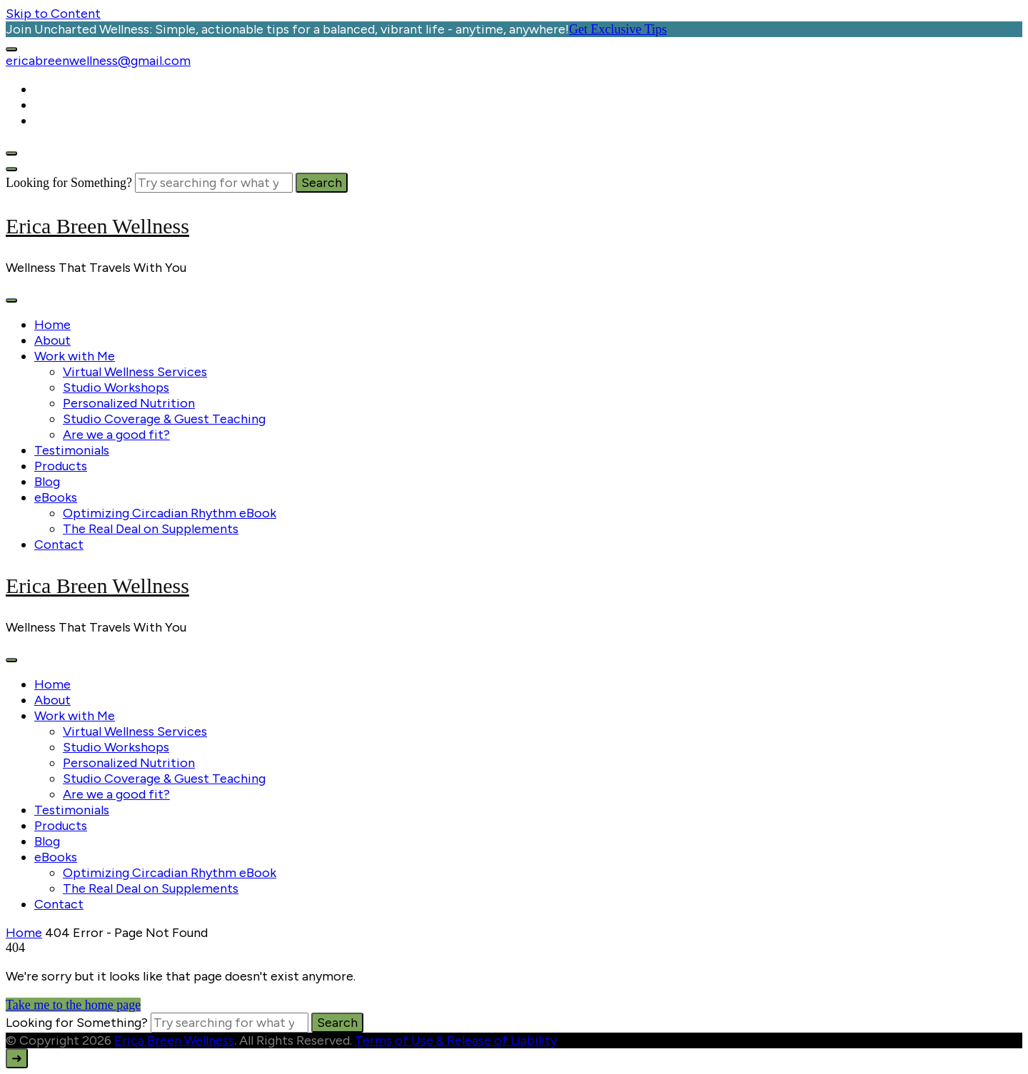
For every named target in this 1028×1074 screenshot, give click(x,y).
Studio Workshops (116, 387)
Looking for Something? (69, 183)
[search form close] (11, 169)
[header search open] (11, 153)
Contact (59, 544)
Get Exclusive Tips (618, 29)
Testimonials (71, 450)
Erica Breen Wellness (97, 226)
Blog (47, 482)
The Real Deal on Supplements (150, 529)
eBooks (55, 497)
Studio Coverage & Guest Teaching (164, 419)
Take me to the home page (73, 1005)
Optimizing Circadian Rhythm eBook (169, 513)
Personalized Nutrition (129, 403)
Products (60, 466)
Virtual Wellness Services (135, 372)
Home (52, 325)
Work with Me (74, 356)
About (52, 340)
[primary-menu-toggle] (11, 300)
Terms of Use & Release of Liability (456, 1040)
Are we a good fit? (116, 434)
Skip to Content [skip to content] (53, 13)
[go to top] (17, 1058)
